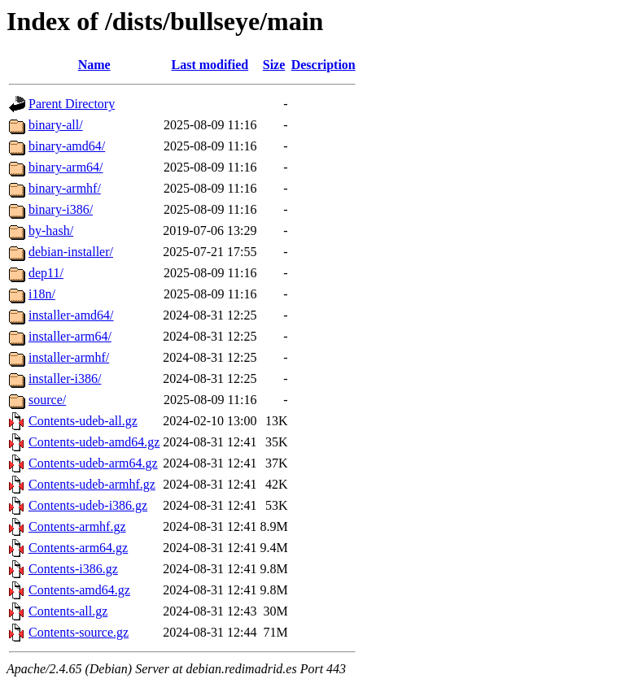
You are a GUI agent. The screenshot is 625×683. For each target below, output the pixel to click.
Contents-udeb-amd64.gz (94, 442)
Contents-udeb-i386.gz (87, 505)
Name (94, 65)
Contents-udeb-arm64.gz (93, 463)
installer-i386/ (64, 378)
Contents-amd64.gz (79, 590)
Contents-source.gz (78, 632)
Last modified (210, 65)
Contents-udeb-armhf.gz (91, 484)
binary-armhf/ (64, 188)
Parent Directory (71, 104)
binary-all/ (55, 125)
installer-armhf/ (68, 357)
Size (274, 65)
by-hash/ (50, 230)
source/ (47, 400)
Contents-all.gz (67, 611)
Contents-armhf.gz (77, 526)
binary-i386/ (60, 209)
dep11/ (45, 273)
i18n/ (41, 294)
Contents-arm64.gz (78, 548)
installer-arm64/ (69, 336)
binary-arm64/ (65, 167)
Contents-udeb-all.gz (83, 421)
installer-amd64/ (71, 315)
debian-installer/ (70, 252)
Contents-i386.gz (73, 569)
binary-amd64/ (66, 146)
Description (323, 65)
